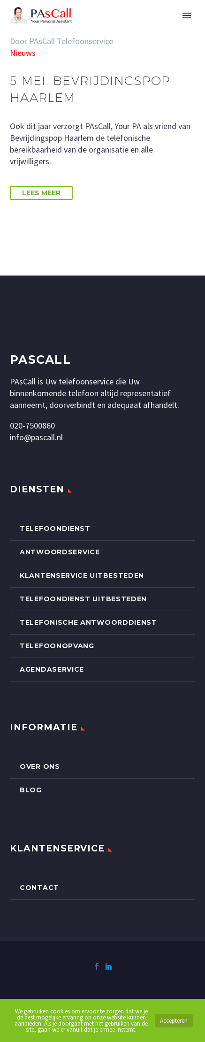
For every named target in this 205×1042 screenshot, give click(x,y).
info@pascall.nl (36, 437)
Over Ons (40, 766)
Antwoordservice (60, 552)
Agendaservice (52, 669)
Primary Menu (186, 15)
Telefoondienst (55, 528)
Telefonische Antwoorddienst (88, 622)
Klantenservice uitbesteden (82, 575)
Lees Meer (41, 193)
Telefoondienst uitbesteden (83, 599)
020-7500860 (32, 425)
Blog (31, 790)
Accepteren (174, 1021)
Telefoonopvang (57, 646)
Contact (39, 887)
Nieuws (23, 52)
